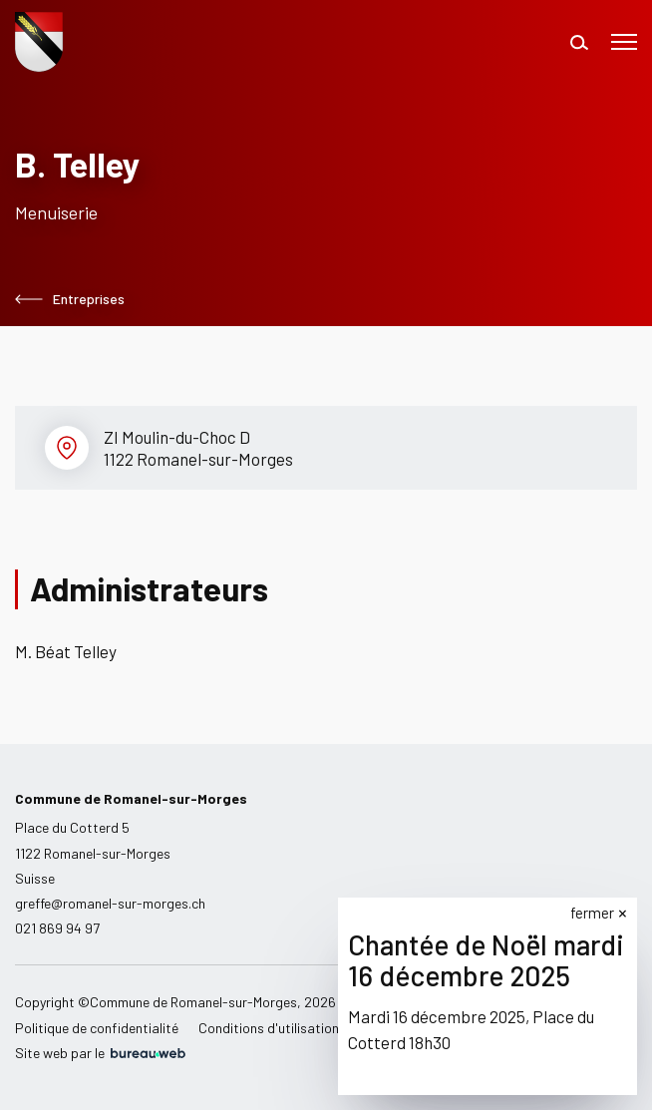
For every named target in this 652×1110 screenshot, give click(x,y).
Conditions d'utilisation (268, 1027)
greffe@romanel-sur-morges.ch (110, 903)
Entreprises (70, 299)
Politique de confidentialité (96, 1027)
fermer (592, 913)
